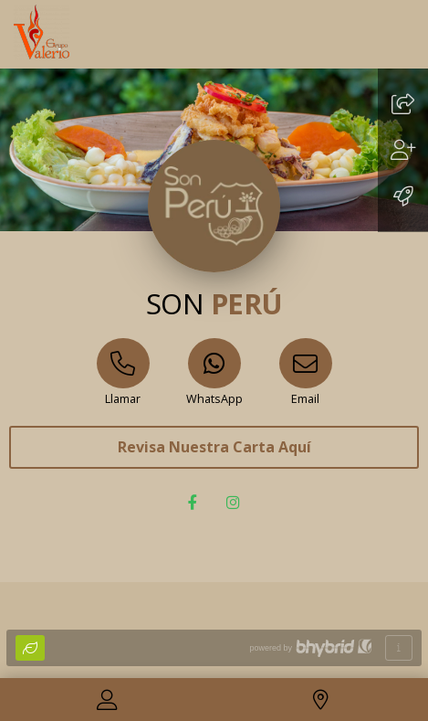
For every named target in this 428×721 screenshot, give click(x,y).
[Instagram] (234, 503)
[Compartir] (402, 106)
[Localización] (321, 702)
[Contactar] (107, 702)
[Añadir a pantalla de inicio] (403, 198)
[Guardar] (403, 152)
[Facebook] (194, 503)
